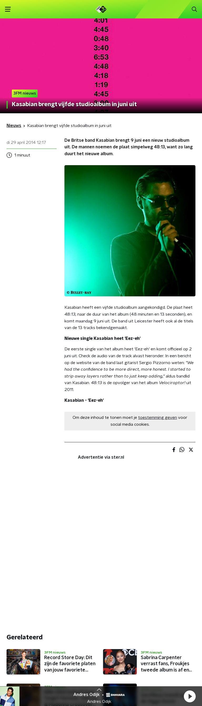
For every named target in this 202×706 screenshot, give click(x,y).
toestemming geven (157, 417)
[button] (189, 696)
